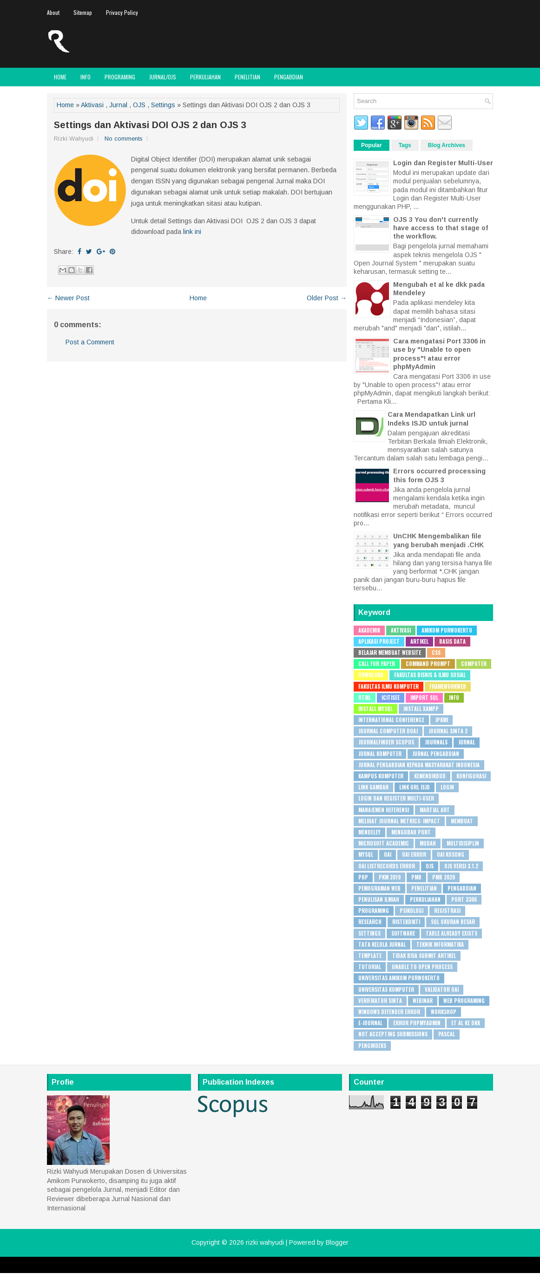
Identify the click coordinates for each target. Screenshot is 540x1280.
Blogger (337, 1242)
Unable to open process (422, 966)
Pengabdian (288, 77)
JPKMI (441, 720)
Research (370, 921)
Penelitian (247, 77)
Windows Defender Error (389, 1011)
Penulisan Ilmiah (378, 899)
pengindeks (372, 1045)
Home (60, 77)
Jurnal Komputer (380, 753)
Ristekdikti (406, 921)
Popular (371, 145)
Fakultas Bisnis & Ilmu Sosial (430, 675)
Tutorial (369, 966)
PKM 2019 (390, 877)
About (53, 12)
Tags (405, 145)
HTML (364, 697)
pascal (446, 1034)
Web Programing (464, 1000)
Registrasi (447, 910)
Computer (474, 663)
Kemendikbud (430, 776)
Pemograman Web (379, 888)
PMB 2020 (443, 877)
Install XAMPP (421, 708)
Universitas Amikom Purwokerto (399, 978)
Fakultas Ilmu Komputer (388, 686)
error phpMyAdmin (417, 1023)
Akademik (369, 630)
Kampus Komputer (380, 776)
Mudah (428, 843)
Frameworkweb (447, 686)
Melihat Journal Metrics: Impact (399, 821)
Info (85, 77)
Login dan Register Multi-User (443, 163)
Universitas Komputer (386, 989)
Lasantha (254, 1269)
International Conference (391, 720)
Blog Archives (446, 145)
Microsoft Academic (383, 843)
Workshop (443, 1011)
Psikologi (411, 910)
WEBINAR (423, 1000)
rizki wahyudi (265, 1242)
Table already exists (451, 933)
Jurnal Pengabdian (435, 753)
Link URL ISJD (414, 787)
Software (403, 933)
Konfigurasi (471, 776)
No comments (124, 138)
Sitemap (82, 12)
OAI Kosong (450, 854)
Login (447, 787)
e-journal (370, 1023)
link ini (192, 231)
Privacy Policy (122, 12)
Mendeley (369, 832)
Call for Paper (376, 663)
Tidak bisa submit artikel (424, 955)
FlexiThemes (178, 1269)
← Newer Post (68, 298)
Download (370, 675)
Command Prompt (428, 663)
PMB (416, 877)
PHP (363, 877)
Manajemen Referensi (383, 810)
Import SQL (424, 697)
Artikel (419, 641)
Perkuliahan (205, 77)
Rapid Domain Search (376, 1269)
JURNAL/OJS (162, 77)
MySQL (365, 854)
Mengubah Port (411, 832)
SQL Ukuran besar (453, 921)
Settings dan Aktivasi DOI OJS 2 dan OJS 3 (150, 125)
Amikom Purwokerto (446, 630)
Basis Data (452, 641)
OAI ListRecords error (386, 866)
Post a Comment (90, 342)
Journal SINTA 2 (448, 731)
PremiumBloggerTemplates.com (308, 1269)
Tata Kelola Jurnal (382, 944)
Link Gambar (373, 787)
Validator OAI (442, 989)
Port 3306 (464, 899)
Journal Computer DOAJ (388, 731)
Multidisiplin (463, 843)
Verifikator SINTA (380, 1000)
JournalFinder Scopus (386, 742)
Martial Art (435, 810)
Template (370, 955)
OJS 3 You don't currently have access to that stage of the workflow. (440, 228)
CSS (436, 652)
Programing (120, 77)
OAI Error (414, 854)
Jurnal (118, 105)
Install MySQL (375, 708)
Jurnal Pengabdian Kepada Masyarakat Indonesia (419, 765)
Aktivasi (92, 105)
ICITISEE (391, 697)
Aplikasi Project (379, 641)
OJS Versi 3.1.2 (461, 866)
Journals (436, 742)
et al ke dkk (465, 1023)
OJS (139, 105)
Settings (163, 105)
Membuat (462, 821)
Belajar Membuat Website (389, 652)
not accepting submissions (393, 1034)
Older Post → (327, 298)
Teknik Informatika (440, 944)
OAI (387, 854)
